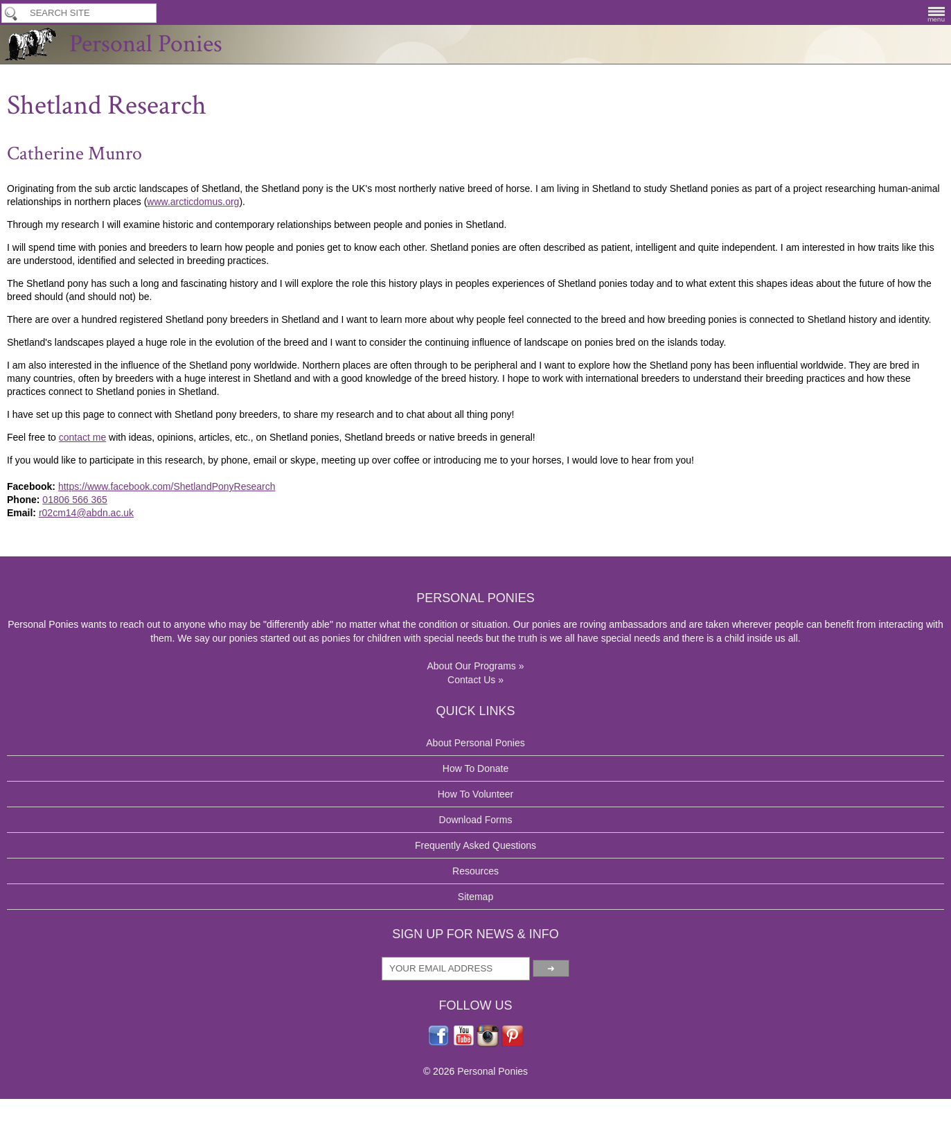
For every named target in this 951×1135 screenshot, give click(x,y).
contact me (229, 665)
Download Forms (417, 162)
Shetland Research (358, 189)
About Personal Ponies (411, 925)
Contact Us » (171, 1086)
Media (567, 162)
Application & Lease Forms (657, 12)
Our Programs (239, 162)
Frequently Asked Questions (422, 1028)
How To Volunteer (460, 12)
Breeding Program (771, 12)
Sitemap (380, 1079)
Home (153, 189)
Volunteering (324, 162)
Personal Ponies (475, 59)
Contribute (504, 162)
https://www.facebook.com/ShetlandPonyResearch (326, 735)
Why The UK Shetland (274, 189)
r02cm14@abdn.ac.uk (233, 764)
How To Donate (550, 12)
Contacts (625, 162)
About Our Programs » (191, 1072)
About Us (161, 162)
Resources (385, 1053)
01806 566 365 (221, 749)
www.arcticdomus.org (199, 344)
